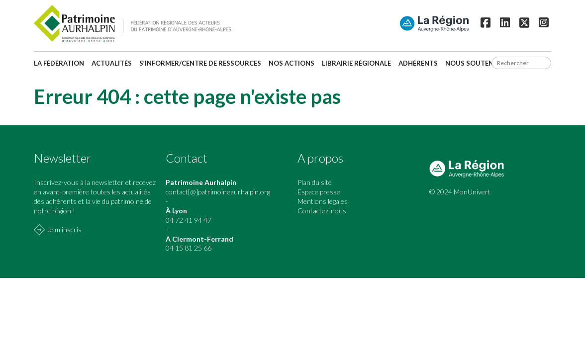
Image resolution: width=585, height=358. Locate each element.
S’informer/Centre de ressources (200, 63)
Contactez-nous (321, 210)
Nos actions (291, 63)
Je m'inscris (64, 229)
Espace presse (318, 191)
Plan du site (314, 182)
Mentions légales (322, 201)
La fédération (59, 63)
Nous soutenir (472, 63)
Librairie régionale (356, 63)
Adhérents (418, 63)
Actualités (112, 63)
